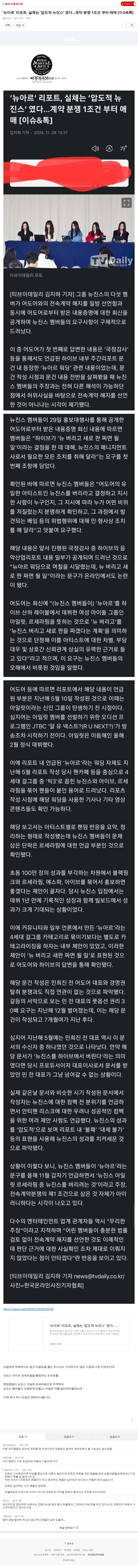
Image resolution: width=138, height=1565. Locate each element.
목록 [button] (7, 25)
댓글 (20, 25)
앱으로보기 (128, 3)
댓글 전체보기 (69, 1527)
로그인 (48, 1550)
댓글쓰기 (69, 1436)
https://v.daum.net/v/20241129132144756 (28, 1309)
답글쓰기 (115, 1436)
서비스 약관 (87, 1550)
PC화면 (67, 1550)
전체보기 (58, 1550)
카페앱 (77, 1550)
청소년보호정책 (41, 1554)
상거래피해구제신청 (76, 1554)
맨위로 (69, 1543)
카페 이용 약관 (57, 1554)
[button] (17, 4)
